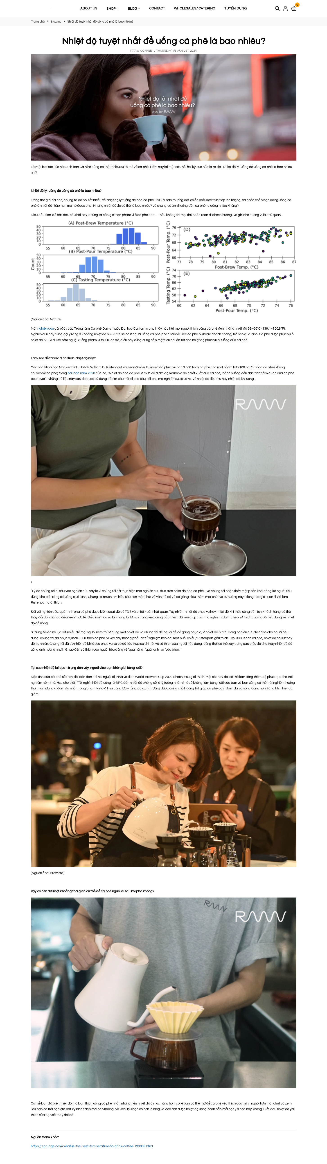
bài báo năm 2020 (82, 373)
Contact (157, 8)
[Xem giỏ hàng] (293, 8)
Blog (134, 8)
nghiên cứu (45, 328)
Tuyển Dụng (235, 8)
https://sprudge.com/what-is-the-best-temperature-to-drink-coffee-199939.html (92, 1146)
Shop (112, 8)
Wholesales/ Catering (194, 8)
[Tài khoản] (285, 8)
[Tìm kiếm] (277, 8)
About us (88, 8)
